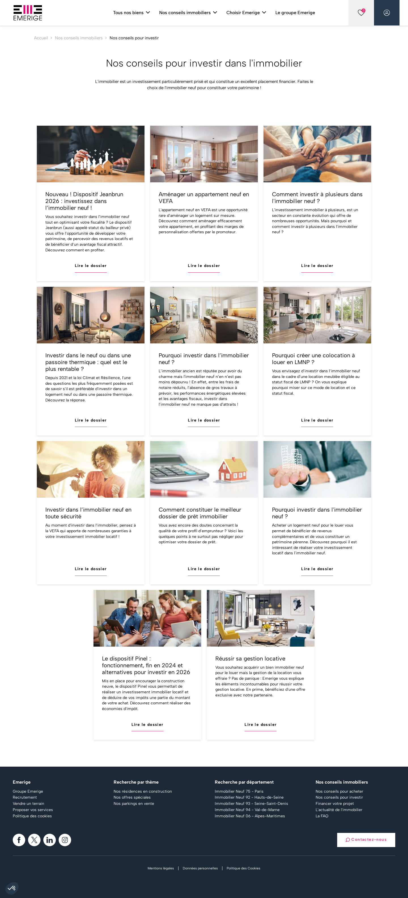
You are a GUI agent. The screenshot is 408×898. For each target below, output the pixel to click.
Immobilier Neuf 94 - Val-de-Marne (247, 810)
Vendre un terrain (28, 803)
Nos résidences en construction (143, 791)
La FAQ (322, 816)
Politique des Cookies (243, 868)
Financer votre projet (335, 803)
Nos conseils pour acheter (339, 791)
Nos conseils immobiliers (79, 37)
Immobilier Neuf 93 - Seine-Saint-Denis (251, 803)
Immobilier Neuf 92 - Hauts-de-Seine (249, 797)
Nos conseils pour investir (339, 797)
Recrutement (25, 797)
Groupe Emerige (28, 791)
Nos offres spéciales (132, 797)
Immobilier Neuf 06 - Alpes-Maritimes (250, 816)
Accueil (41, 37)
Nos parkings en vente (134, 803)
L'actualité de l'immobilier (339, 810)
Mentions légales (161, 868)
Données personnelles (200, 868)
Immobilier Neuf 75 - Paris (239, 791)
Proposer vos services (33, 810)
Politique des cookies (32, 816)
